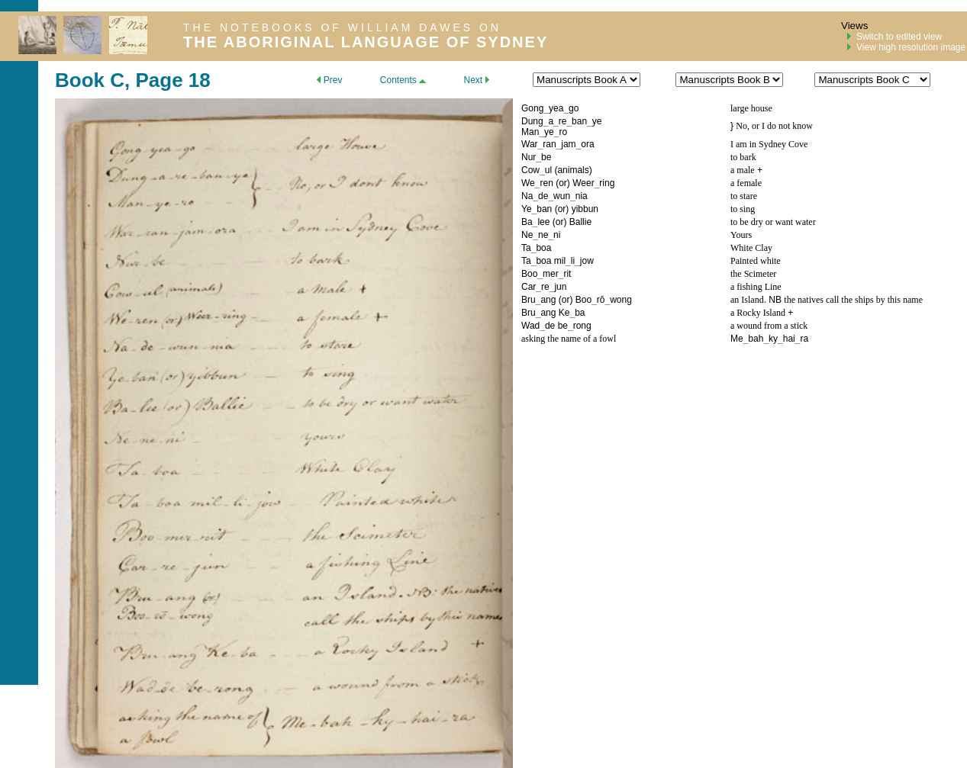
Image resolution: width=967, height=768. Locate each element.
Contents (403, 80)
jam (568, 144)
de (543, 196)
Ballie (580, 222)
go (574, 108)
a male (742, 170)
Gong (532, 108)
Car (528, 286)
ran (549, 144)
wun (561, 196)
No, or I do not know (774, 126)
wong (621, 299)
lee (543, 222)
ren (546, 183)
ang (548, 299)
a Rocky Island (757, 312)
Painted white (755, 260)
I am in (744, 144)
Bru (528, 299)
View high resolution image (910, 47)
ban (579, 121)
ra (804, 338)
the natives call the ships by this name (853, 299)
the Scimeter (753, 273)
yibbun (585, 209)
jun (560, 286)
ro (563, 132)
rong (582, 325)
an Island (747, 299)
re (563, 121)
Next (475, 80)
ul (548, 170)
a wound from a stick (768, 325)
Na (527, 196)
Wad (530, 325)
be (546, 157)
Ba (527, 222)
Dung (532, 121)
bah (755, 338)
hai (789, 338)
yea (556, 108)
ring (606, 183)
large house (751, 108)
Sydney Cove (783, 144)
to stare (743, 196)
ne (543, 235)
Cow (530, 170)
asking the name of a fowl (568, 338)
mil (560, 260)
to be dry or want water (773, 222)
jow (587, 260)
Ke (564, 312)
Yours (741, 235)
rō (601, 299)
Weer (583, 183)
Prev (329, 80)
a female (746, 183)
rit (567, 273)
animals (572, 170)
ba (580, 312)
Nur (528, 157)
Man (530, 132)
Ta (526, 248)
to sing (742, 209)
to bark (743, 157)
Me (736, 338)
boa (543, 248)
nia (581, 196)
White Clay (751, 248)
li (573, 260)
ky (773, 338)
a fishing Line (756, 286)
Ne (527, 235)
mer (551, 273)
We (528, 183)
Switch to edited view (899, 36)
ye (597, 121)
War (529, 144)
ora (587, 144)
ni (556, 235)
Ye (526, 209)
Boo (529, 273)
